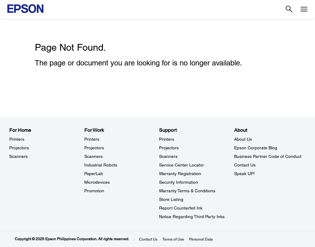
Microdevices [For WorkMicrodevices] (97, 182)
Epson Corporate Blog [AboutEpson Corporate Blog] (255, 147)
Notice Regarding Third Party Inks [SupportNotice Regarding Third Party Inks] (192, 216)
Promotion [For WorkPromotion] (94, 190)
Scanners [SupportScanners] (168, 156)
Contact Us (148, 239)
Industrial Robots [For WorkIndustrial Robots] (100, 165)
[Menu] (304, 9)
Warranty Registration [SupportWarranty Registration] (180, 173)
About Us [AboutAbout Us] (243, 139)
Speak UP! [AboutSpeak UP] (244, 173)
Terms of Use (173, 239)
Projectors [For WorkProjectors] (94, 147)
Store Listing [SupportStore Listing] (171, 199)
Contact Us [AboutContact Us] (245, 165)
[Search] (289, 9)
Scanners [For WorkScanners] (93, 156)
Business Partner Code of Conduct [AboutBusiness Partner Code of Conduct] (267, 156)
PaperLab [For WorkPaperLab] (93, 173)
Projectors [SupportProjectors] (169, 147)
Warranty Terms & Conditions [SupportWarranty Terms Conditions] (187, 190)
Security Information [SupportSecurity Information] (178, 182)
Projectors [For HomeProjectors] (19, 147)
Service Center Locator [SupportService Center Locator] (181, 165)
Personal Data (201, 239)
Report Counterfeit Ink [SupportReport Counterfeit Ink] (180, 208)
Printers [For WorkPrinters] (91, 139)
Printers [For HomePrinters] (16, 139)
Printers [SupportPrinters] (166, 139)
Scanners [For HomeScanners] (18, 156)
